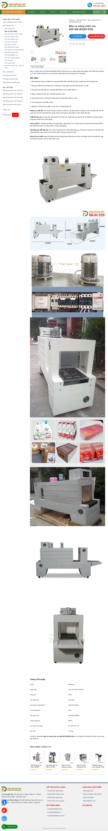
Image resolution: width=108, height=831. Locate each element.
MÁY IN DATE (9, 60)
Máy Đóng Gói (88, 791)
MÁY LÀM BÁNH (8, 72)
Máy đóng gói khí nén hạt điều (12, 94)
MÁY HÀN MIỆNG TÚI (11, 55)
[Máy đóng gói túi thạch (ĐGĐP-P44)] (37, 757)
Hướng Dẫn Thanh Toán (55, 794)
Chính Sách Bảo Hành (55, 797)
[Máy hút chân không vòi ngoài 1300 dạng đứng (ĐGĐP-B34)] (68, 757)
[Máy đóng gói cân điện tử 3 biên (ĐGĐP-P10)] (52, 757)
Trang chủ (31, 12)
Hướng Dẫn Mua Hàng (55, 791)
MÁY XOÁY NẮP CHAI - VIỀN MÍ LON (14, 66)
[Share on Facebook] (70, 44)
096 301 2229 (99, 6)
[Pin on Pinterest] (80, 44)
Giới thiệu (63, 12)
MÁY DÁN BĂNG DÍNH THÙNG (14, 34)
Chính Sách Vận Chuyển (55, 801)
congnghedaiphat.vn (54, 812)
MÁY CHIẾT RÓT (10, 28)
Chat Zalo (77, 36)
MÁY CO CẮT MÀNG (11, 31)
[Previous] (33, 36)
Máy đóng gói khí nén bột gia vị (13, 101)
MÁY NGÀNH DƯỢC (9, 75)
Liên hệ (42, 12)
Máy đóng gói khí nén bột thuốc (13, 97)
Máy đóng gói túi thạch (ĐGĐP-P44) (36, 766)
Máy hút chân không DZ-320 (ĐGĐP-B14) (81, 766)
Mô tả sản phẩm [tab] (37, 67)
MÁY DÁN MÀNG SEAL (11, 36)
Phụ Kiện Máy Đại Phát (10, 79)
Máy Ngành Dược (89, 801)
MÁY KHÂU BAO (10, 63)
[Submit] (104, 11)
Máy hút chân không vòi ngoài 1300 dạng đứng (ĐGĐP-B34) (67, 766)
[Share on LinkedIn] (83, 44)
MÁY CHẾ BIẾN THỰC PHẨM (12, 22)
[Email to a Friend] (77, 44)
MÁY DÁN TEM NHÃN (11, 42)
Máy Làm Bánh (88, 797)
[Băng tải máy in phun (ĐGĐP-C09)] (98, 757)
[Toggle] (23, 22)
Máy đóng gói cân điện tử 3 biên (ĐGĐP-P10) (51, 766)
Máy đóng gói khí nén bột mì (12, 104)
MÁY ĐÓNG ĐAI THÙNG (12, 47)
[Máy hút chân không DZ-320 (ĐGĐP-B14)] (83, 757)
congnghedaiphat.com (54, 809)
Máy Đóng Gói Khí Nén (11, 52)
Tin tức (52, 12)
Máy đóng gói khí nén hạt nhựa (13, 90)
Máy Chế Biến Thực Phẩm (92, 794)
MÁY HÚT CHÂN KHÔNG (12, 58)
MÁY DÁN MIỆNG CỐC (11, 39)
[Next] (63, 36)
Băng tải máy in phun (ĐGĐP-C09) (98, 766)
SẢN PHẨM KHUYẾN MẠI (11, 82)
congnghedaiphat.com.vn (56, 815)
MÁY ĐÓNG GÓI (8, 25)
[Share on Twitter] (73, 44)
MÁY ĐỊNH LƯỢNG (10, 44)
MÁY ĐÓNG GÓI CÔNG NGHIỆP (14, 50)
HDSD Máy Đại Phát (78, 12)
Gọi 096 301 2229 (96, 36)
